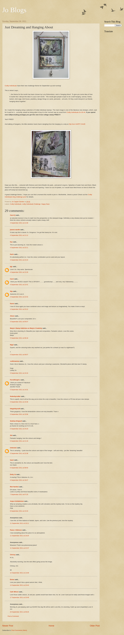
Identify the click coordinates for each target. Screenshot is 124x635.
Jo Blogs (14, 10)
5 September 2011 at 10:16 (19, 373)
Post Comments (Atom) (19, 630)
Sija (11, 291)
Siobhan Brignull (16, 421)
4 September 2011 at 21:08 (19, 223)
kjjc (11, 266)
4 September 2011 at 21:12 (19, 235)
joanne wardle (15, 229)
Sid (11, 435)
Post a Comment (13, 616)
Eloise (12, 579)
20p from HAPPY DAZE (77, 124)
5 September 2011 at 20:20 (19, 429)
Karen (12, 303)
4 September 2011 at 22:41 (19, 284)
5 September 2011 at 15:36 (19, 402)
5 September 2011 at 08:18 (19, 338)
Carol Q (12, 215)
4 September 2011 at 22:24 (19, 260)
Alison (12, 316)
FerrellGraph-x (15, 380)
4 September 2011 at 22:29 (19, 272)
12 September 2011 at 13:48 (19, 573)
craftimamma (14, 361)
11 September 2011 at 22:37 (19, 548)
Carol (12, 279)
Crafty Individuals (11, 86)
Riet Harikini (14, 487)
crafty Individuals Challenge (31, 204)
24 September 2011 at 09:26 (19, 612)
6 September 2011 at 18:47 (19, 480)
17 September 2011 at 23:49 (19, 597)
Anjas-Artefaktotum (17, 501)
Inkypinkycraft (15, 408)
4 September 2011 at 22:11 (19, 247)
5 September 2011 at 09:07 (19, 354)
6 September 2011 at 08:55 (19, 468)
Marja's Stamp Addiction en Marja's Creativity (26, 328)
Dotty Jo (13, 474)
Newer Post (7, 626)
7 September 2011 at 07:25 (19, 494)
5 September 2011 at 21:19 (19, 441)
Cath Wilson (14, 592)
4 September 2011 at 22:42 (19, 297)
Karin (12, 254)
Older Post (95, 626)
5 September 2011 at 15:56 (19, 414)
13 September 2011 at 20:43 (19, 585)
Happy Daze (45, 204)
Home (51, 626)
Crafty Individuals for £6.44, (76, 112)
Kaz (11, 242)
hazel (12, 460)
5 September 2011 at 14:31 (19, 390)
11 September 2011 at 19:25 (19, 536)
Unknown (13, 448)
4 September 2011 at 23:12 (19, 309)
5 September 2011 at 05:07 (19, 321)
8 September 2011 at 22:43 (19, 511)
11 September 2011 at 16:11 (19, 523)
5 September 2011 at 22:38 (19, 453)
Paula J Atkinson (16, 530)
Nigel (12, 345)
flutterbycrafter (15, 396)
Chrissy (12, 555)
